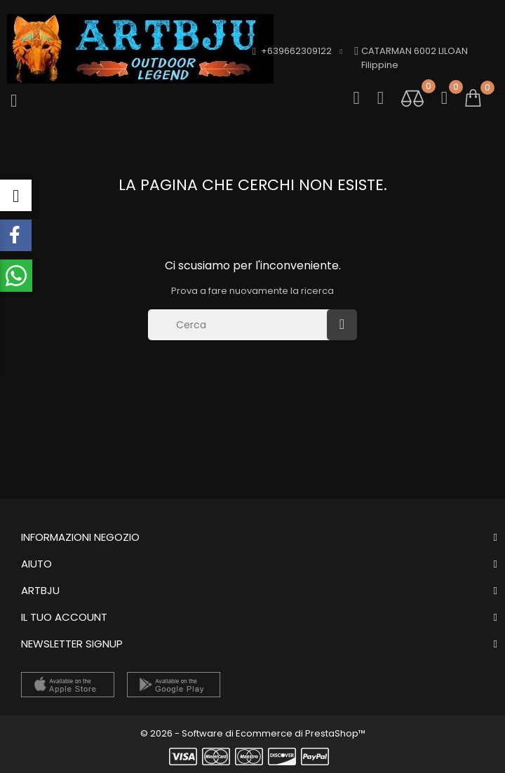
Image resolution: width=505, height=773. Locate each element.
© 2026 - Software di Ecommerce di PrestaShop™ (252, 733)
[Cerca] (241, 324)
